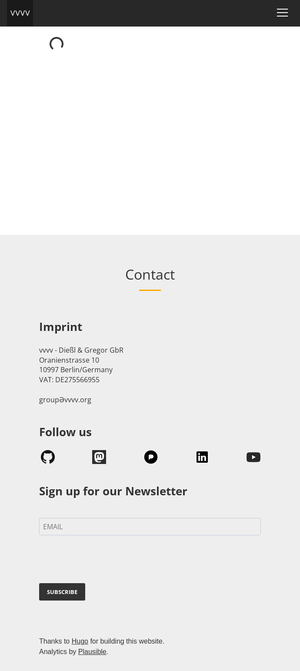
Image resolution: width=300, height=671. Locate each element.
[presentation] (105, 561)
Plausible (92, 651)
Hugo (80, 641)
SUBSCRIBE (62, 592)
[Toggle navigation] (282, 12)
